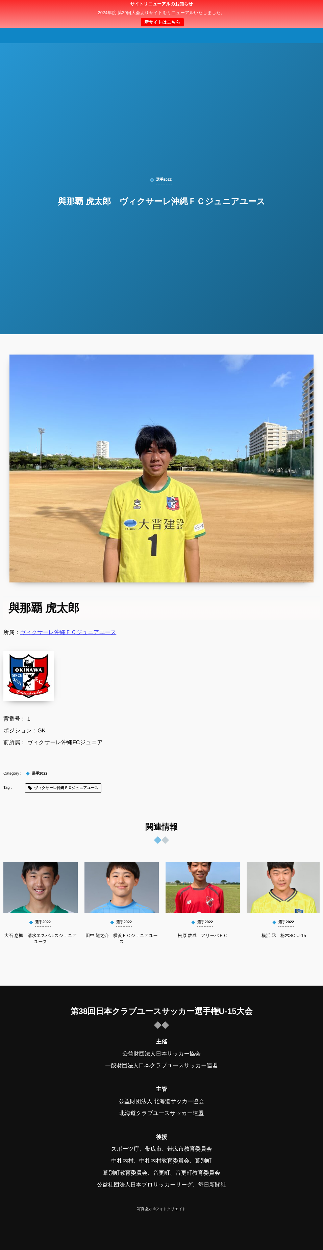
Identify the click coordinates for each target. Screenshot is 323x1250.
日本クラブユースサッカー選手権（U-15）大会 (161, 14)
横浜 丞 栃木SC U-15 (284, 935)
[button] (305, 9)
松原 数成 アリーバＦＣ (203, 935)
